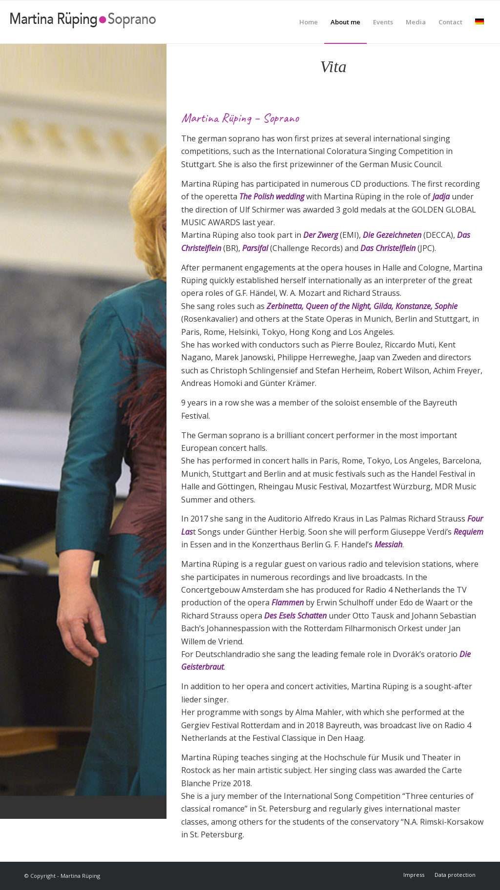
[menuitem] (308, 21)
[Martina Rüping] (83, 21)
